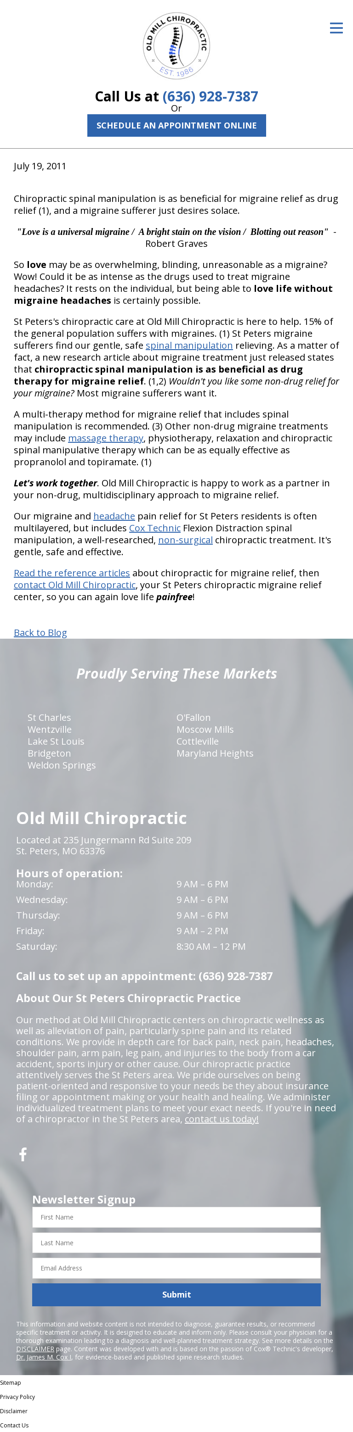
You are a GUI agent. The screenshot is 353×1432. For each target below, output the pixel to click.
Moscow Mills (205, 729)
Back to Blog (40, 633)
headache (114, 516)
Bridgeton (49, 753)
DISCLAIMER (35, 1348)
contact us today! (222, 1119)
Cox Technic (155, 528)
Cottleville (197, 741)
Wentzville (50, 729)
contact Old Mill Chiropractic (75, 585)
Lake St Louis (56, 741)
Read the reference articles (72, 573)
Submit (176, 1294)
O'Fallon (193, 717)
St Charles (49, 717)
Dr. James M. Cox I (43, 1357)
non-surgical (185, 540)
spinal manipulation (189, 345)
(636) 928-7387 (210, 96)
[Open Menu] (336, 28)
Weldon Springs (62, 765)
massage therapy (105, 438)
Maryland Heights (215, 753)
